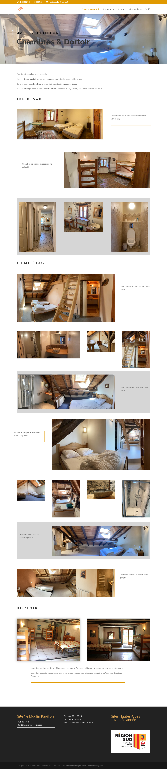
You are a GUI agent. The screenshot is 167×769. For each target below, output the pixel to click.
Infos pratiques (135, 9)
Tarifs (147, 9)
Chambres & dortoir (90, 9)
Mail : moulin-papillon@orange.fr (78, 722)
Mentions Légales (95, 765)
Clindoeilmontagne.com (75, 765)
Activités (121, 9)
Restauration (108, 9)
